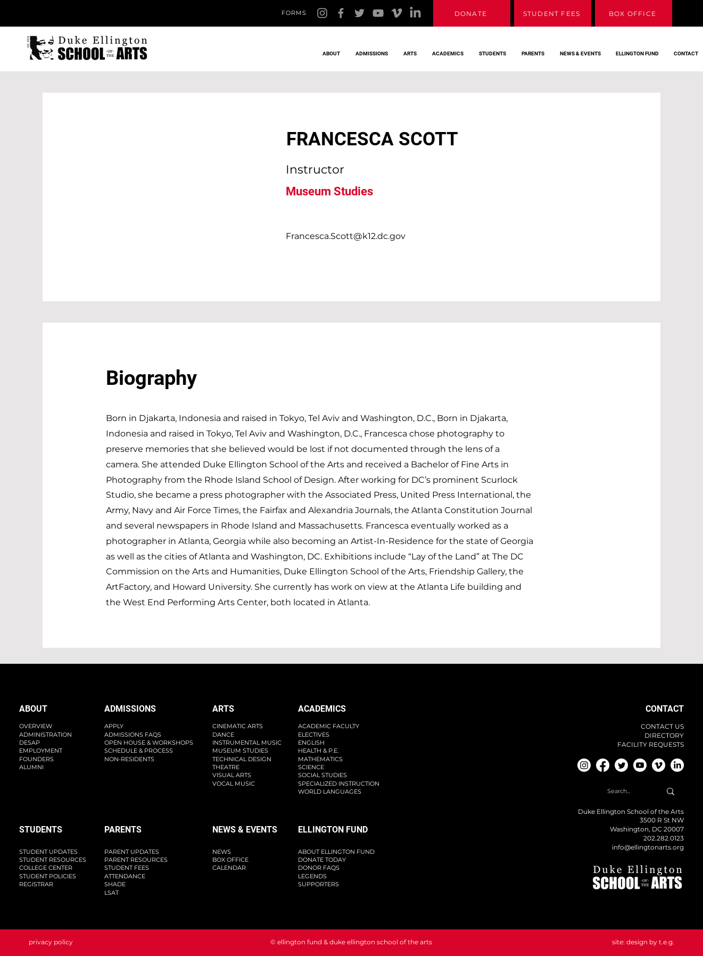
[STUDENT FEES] (552, 13)
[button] (328, 49)
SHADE (115, 884)
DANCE (223, 734)
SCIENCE (311, 767)
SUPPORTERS (318, 884)
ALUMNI (31, 767)
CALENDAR (229, 867)
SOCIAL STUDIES (322, 775)
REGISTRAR (36, 884)
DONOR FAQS (319, 867)
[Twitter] (359, 13)
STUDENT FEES (126, 867)
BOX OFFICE (230, 859)
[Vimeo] (396, 13)
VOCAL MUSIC (233, 783)
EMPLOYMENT (40, 750)
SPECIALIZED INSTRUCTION (338, 783)
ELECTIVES (313, 734)
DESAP (29, 742)
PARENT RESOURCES (136, 859)
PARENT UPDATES (131, 851)
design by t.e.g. (650, 942)
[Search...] (618, 792)
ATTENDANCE (124, 876)
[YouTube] (378, 13)
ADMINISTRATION (45, 734)
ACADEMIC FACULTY (328, 726)
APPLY (113, 726)
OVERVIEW (35, 726)
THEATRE (225, 767)
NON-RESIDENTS (129, 759)
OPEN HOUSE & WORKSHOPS (148, 742)
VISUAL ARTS (231, 775)
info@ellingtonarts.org (648, 847)
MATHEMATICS (320, 759)
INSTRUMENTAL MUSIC (247, 742)
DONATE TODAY (322, 859)
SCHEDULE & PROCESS (138, 750)
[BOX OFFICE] (633, 13)
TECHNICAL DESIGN (241, 759)
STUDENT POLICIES (47, 876)
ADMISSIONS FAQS (132, 734)
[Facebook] (341, 13)
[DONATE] (471, 13)
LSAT (111, 892)
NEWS (221, 851)
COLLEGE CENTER (45, 867)
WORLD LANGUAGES (329, 791)
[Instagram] (322, 13)
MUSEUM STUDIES (240, 750)
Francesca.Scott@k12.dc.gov (346, 236)
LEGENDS (312, 876)
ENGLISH (311, 742)
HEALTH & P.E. (318, 750)
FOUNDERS (36, 759)
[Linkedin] (415, 13)
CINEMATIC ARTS (237, 726)
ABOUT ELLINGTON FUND (336, 851)
